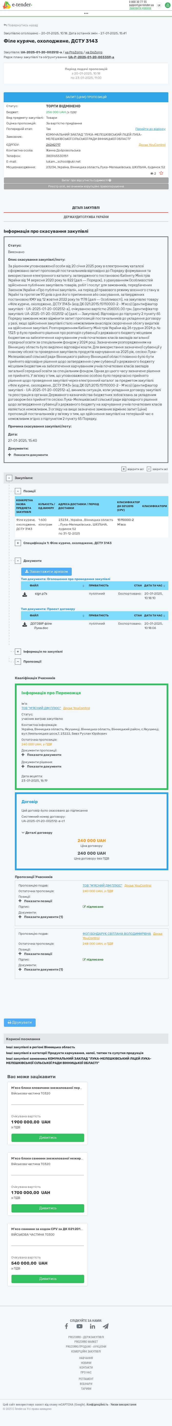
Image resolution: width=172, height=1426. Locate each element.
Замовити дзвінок (138, 8)
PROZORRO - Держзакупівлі (86, 1337)
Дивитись (48, 1137)
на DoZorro (94, 52)
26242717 (53, 145)
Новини (86, 1363)
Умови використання (123, 1404)
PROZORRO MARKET (86, 1341)
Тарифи (86, 1388)
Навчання (86, 1358)
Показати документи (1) (41, 917)
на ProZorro (74, 52)
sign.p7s (41, 593)
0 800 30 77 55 (135, 2)
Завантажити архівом (46, 571)
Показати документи (28, 455)
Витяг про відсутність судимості (86, 180)
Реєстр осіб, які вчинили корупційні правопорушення (86, 186)
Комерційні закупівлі (86, 1351)
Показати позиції (35, 901)
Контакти (86, 1367)
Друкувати (20, 1022)
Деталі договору (36, 832)
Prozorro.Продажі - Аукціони (86, 1346)
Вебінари (86, 1384)
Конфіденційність (97, 1404)
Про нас (86, 1372)
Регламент (86, 1379)
